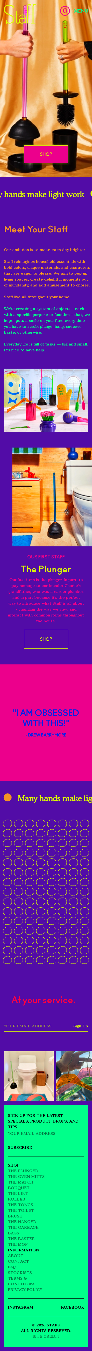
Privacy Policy (25, 1289)
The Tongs (20, 1204)
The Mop (17, 1244)
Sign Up (80, 1025)
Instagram (20, 1307)
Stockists (20, 1272)
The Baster (21, 1238)
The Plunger (23, 1170)
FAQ (12, 1266)
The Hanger (22, 1221)
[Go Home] (20, 14)
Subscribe (20, 1147)
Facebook (72, 1307)
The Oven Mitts (26, 1176)
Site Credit (46, 1336)
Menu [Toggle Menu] (81, 11)
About (15, 1255)
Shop (46, 154)
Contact (18, 1261)
